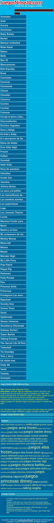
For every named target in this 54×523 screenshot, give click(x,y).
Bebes (3, 51)
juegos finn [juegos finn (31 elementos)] (48, 453)
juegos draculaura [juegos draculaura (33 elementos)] (21, 448)
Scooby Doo (7, 304)
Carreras (5, 82)
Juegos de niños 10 (25, 520)
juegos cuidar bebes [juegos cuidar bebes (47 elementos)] (31, 438)
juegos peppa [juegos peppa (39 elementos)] (15, 469)
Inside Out (6, 178)
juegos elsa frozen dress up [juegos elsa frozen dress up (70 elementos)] (28, 452)
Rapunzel (5, 299)
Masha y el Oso (8, 230)
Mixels (3, 252)
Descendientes (8, 121)
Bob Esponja (7, 69)
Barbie (4, 38)
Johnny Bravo (8, 186)
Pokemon (5, 273)
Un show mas (7, 360)
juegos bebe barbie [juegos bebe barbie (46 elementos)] (14, 436)
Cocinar (4, 108)
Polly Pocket (7, 278)
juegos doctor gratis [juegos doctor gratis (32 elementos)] (22, 444)
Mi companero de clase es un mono (13, 234)
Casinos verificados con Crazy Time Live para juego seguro (27, 502)
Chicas (4, 91)
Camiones (5, 77)
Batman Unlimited (10, 43)
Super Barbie (7, 334)
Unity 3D (5, 365)
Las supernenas (9, 204)
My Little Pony (8, 260)
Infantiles (5, 173)
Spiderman (6, 317)
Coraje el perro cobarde (13, 117)
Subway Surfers (9, 330)
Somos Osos (7, 308)
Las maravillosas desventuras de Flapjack (13, 195)
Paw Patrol (6, 265)
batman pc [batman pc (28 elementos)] (21, 425)
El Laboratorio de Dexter (13, 138)
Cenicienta (6, 86)
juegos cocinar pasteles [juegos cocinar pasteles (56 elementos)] (35, 435)
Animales (5, 17)
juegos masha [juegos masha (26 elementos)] (48, 458)
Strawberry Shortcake (12, 326)
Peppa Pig (6, 269)
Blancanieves (7, 64)
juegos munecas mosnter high (37, 411)
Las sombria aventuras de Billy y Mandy (13, 199)
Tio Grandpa (7, 352)
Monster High (7, 256)
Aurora (4, 25)
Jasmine (5, 182)
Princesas (5, 291)
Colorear (5, 112)
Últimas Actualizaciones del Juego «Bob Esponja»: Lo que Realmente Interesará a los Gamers (26, 508)
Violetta (4, 373)
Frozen (4, 151)
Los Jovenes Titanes (11, 212)
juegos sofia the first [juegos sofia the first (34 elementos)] (16, 485)
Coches (4, 104)
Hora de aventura (9, 169)
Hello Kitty (6, 165)
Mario (3, 225)
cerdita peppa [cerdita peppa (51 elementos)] (32, 424)
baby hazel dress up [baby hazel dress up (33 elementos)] (9, 425)
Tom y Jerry (6, 356)
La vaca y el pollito (10, 191)
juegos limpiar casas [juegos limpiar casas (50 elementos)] (33, 458)
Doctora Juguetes (10, 125)
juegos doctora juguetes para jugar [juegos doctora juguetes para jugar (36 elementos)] (33, 441)
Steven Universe (9, 321)
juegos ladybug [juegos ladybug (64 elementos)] (14, 458)
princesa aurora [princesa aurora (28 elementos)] (17, 488)
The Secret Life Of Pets (13, 343)
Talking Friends (8, 339)
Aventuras (6, 30)
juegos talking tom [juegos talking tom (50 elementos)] (33, 485)
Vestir (3, 369)
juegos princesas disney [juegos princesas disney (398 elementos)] (19, 478)
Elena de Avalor (9, 143)
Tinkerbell (5, 347)
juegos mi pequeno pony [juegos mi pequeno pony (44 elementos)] (12, 461)
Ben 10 (4, 60)
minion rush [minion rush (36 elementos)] (6, 488)
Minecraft (5, 243)
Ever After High (8, 147)
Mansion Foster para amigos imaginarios (13, 221)
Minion (4, 247)
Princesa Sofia (8, 286)
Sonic (3, 312)
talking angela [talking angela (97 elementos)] (32, 488)
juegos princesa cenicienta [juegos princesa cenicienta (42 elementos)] (23, 472)
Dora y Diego (7, 130)
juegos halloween (18, 411)
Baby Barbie (7, 34)
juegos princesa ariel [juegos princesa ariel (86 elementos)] (34, 468)
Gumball (5, 160)
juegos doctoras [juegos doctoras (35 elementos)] (7, 443)
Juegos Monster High (16, 414)
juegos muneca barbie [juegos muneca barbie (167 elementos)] (27, 465)
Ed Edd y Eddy (8, 134)
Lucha (3, 217)
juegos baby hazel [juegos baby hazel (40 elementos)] (15, 432)
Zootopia (5, 378)
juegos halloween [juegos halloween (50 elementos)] (9, 455)
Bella (3, 56)
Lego (3, 208)
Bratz (3, 73)
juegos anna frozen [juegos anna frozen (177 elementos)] (22, 428)
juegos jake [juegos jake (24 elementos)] (37, 456)
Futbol (3, 156)
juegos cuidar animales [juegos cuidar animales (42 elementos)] (11, 439)
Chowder (5, 95)
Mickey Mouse (8, 238)
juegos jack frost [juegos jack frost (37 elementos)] (25, 456)
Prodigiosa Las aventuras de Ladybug (13, 295)
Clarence (5, 99)
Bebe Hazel (6, 47)
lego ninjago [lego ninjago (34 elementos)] (48, 485)
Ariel (3, 21)
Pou (2, 282)
